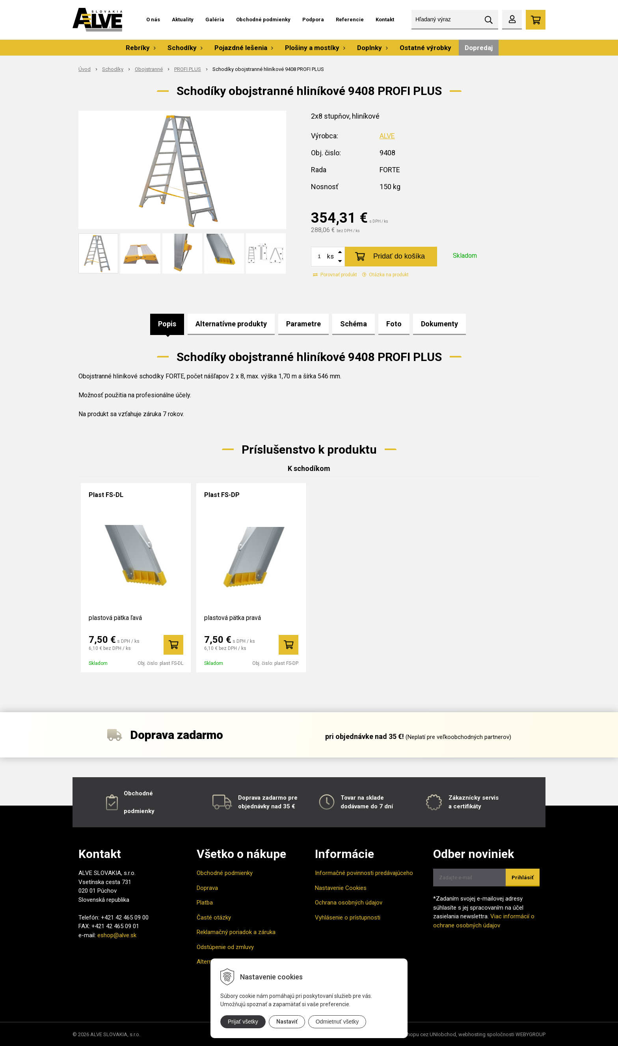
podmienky (139, 811)
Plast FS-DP (222, 495)
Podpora (313, 19)
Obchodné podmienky (263, 19)
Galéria (214, 19)
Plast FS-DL (106, 495)
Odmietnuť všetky (337, 1021)
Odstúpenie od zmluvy (225, 947)
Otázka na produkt (385, 274)
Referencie (350, 19)
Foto (394, 324)
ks (330, 256)
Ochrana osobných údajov (348, 902)
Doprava (207, 888)
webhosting (472, 1034)
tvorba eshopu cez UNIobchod (421, 1034)
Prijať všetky (243, 1021)
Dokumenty (439, 324)
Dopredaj (479, 48)
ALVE (387, 136)
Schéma (353, 324)
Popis (167, 324)
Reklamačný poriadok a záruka (236, 932)
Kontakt (385, 19)
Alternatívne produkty (231, 324)
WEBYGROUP (530, 1034)
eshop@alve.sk (116, 935)
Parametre (303, 324)
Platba (205, 902)
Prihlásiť (523, 877)
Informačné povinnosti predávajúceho (364, 873)
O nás (153, 19)
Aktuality (183, 19)
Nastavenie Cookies (341, 888)
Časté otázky (214, 917)
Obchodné (138, 793)
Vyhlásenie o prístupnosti (347, 917)
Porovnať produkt (335, 274)
